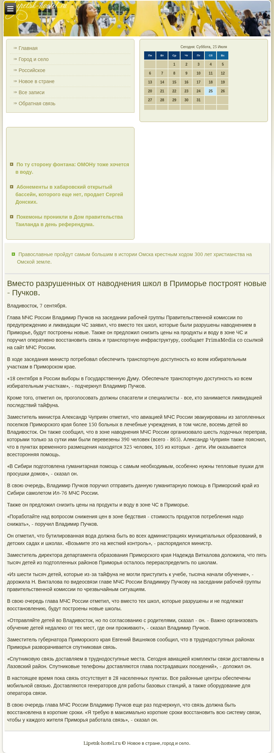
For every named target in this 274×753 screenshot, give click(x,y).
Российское (32, 70)
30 (186, 100)
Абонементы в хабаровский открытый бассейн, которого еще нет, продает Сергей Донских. (69, 194)
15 (174, 82)
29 (174, 100)
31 (199, 100)
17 (199, 82)
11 (211, 73)
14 (162, 82)
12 (223, 73)
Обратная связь (37, 103)
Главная (28, 48)
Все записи (32, 92)
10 (199, 73)
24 (199, 91)
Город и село (34, 59)
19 (223, 82)
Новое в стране (37, 81)
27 (150, 100)
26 (223, 91)
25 (211, 91)
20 (150, 91)
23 (186, 91)
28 (162, 100)
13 (150, 82)
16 (186, 82)
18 (211, 82)
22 (174, 91)
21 (162, 91)
